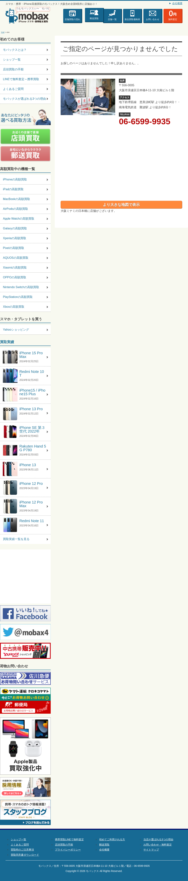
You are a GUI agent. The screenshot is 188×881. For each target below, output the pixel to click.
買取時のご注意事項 (22, 849)
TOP (2, 32)
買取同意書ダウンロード (25, 854)
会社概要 (177, 3)
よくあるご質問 (13, 89)
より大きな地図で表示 (121, 205)
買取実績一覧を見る (16, 539)
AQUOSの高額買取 (15, 257)
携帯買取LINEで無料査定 (69, 839)
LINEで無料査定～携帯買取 (21, 79)
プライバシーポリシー (68, 849)
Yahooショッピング (16, 329)
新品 (132, 19)
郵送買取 (94, 17)
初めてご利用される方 (112, 839)
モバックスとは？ (15, 49)
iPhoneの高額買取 (15, 179)
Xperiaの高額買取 (14, 238)
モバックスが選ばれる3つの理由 (24, 98)
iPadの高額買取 (13, 189)
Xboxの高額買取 (13, 306)
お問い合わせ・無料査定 (157, 844)
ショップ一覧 (12, 59)
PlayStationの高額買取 (18, 296)
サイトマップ (151, 849)
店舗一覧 (112, 19)
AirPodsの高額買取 (15, 208)
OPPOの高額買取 (14, 277)
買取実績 (7, 342)
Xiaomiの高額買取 (15, 267)
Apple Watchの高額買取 (18, 218)
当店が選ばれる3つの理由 (158, 839)
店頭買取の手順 (13, 69)
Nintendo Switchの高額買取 (21, 287)
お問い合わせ (152, 19)
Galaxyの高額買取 (15, 228)
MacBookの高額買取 (16, 199)
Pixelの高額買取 (13, 248)
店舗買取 (72, 19)
